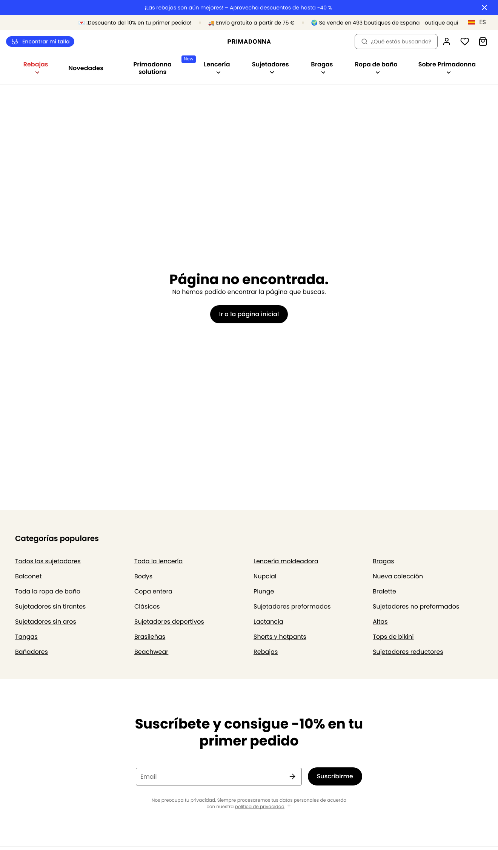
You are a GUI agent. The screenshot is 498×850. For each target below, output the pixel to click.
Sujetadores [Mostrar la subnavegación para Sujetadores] (270, 67)
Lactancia (268, 621)
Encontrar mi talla (40, 42)
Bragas (383, 561)
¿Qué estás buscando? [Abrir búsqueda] (396, 41)
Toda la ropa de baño (47, 591)
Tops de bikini (393, 636)
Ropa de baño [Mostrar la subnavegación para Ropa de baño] (376, 67)
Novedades (85, 68)
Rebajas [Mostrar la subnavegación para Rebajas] (35, 67)
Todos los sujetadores (48, 561)
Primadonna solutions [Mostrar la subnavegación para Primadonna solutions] (163, 65)
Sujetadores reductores (408, 651)
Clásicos (147, 606)
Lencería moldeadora (286, 561)
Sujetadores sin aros (45, 621)
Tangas (26, 636)
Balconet (28, 576)
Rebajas (266, 651)
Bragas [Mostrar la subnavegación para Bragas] (322, 67)
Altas (380, 621)
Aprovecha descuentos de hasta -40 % (281, 7)
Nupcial (265, 576)
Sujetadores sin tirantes (50, 606)
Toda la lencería (158, 561)
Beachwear (151, 651)
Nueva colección (398, 576)
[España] (479, 22)
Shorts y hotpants (280, 636)
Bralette (384, 591)
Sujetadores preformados (292, 606)
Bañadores (31, 651)
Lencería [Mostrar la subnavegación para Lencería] (217, 67)
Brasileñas (149, 636)
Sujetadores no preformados (416, 606)
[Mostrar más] (289, 806)
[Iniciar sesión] (447, 41)
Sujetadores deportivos (169, 621)
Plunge (264, 591)
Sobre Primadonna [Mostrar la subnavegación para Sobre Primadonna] (447, 67)
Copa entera (153, 591)
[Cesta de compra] (483, 41)
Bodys (143, 576)
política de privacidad (259, 807)
